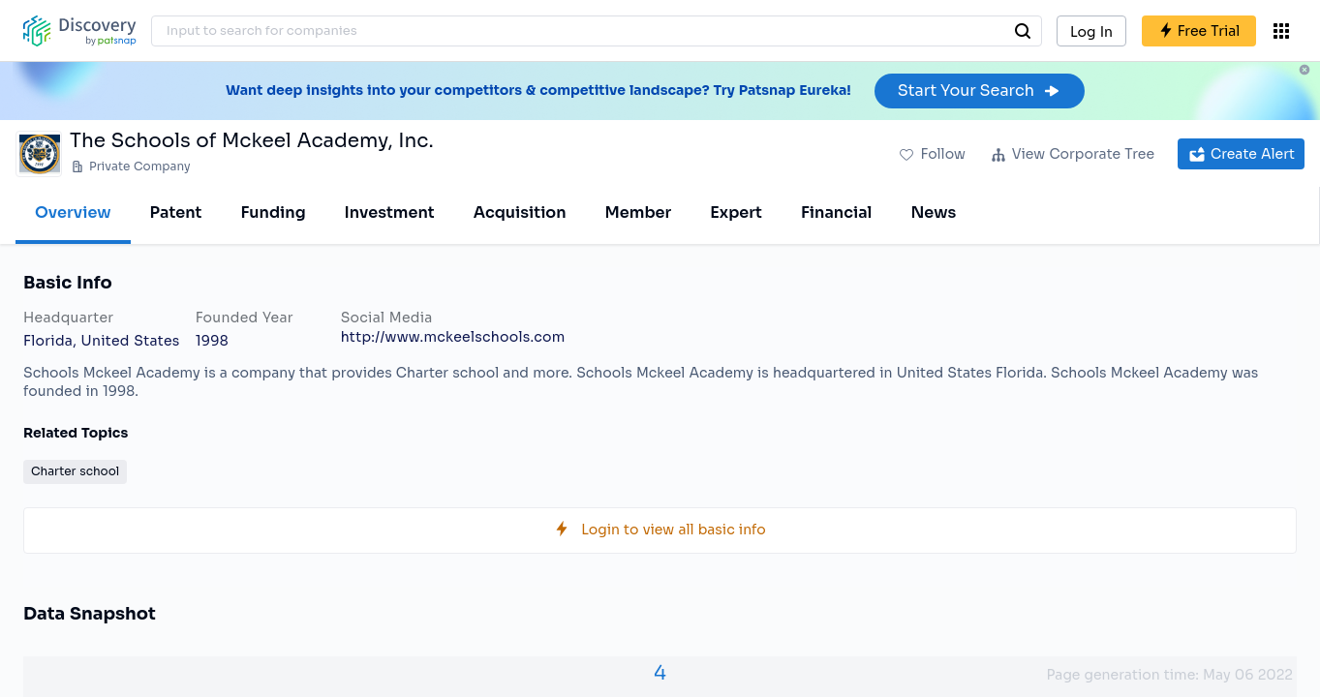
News (933, 212)
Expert (736, 212)
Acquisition (520, 212)
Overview (73, 212)
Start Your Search (979, 90)
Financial (836, 212)
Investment (390, 212)
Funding (272, 212)
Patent (176, 212)
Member (638, 212)
